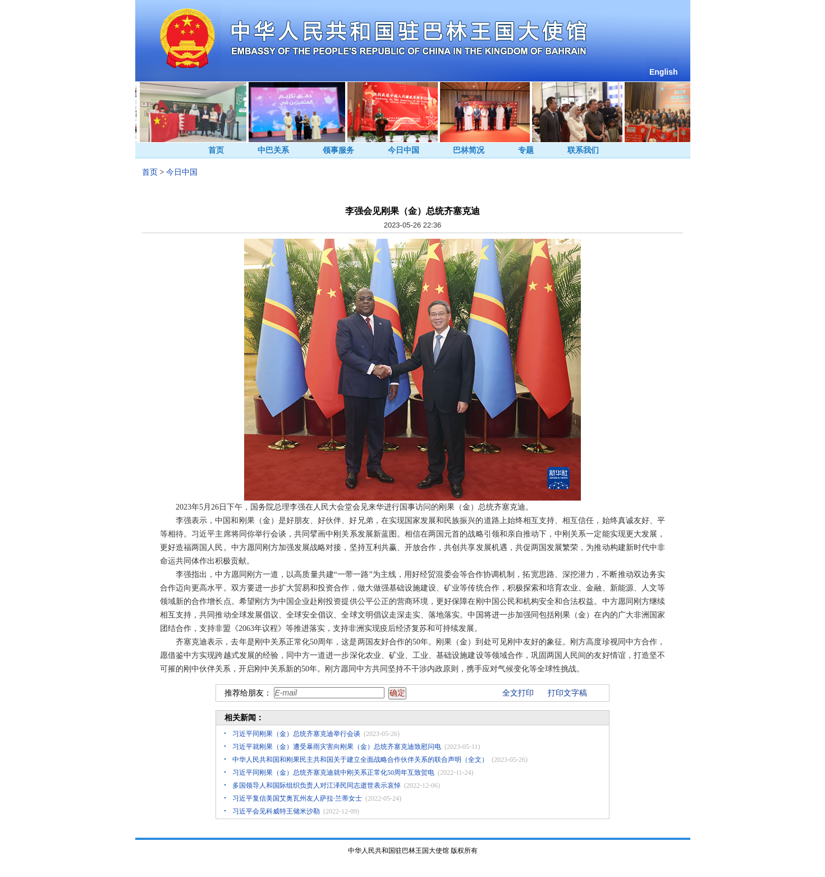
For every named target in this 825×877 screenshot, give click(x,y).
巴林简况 (468, 150)
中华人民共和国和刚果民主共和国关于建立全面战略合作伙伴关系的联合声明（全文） (360, 760)
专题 (526, 150)
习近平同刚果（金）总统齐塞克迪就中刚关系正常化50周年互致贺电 (333, 772)
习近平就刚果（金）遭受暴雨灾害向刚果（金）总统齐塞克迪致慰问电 (336, 747)
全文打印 (518, 693)
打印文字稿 (567, 693)
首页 (216, 150)
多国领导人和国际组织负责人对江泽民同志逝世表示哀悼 (316, 785)
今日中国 (403, 150)
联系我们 (583, 150)
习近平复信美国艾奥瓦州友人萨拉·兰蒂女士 (297, 798)
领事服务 (338, 150)
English (663, 71)
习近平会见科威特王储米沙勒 (276, 811)
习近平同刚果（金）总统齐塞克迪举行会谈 (296, 734)
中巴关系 (273, 150)
